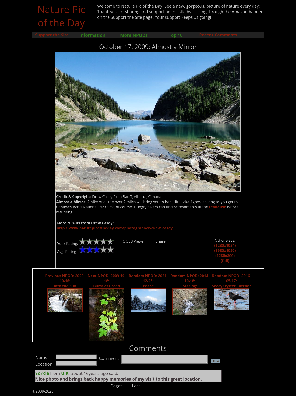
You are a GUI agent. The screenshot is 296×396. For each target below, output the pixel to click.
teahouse (217, 206)
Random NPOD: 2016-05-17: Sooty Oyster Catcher (231, 280)
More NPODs (134, 35)
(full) (225, 260)
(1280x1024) (225, 245)
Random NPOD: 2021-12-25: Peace (148, 280)
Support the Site (52, 35)
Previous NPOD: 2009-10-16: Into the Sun (65, 280)
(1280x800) (225, 255)
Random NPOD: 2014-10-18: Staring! (190, 280)
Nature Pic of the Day (61, 15)
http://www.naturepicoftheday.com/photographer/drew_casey (115, 228)
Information (92, 35)
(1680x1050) (225, 250)
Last (136, 386)
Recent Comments (218, 35)
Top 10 (175, 35)
